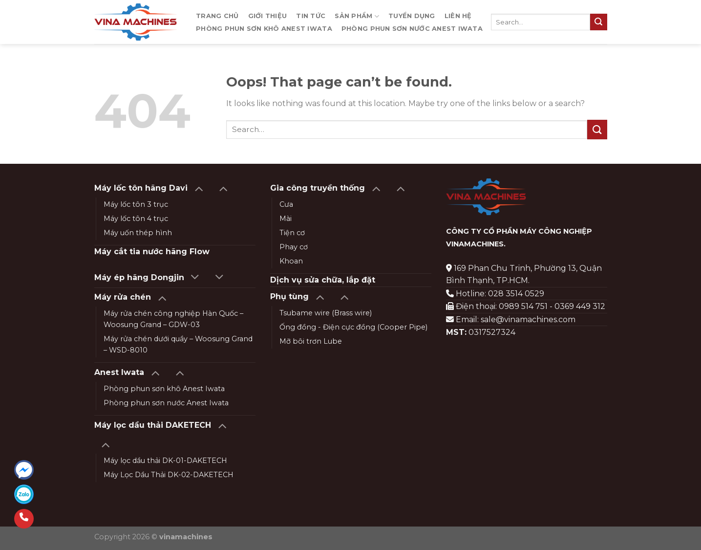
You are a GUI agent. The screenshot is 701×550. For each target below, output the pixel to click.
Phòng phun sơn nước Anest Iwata (412, 28)
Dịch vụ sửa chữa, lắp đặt (322, 280)
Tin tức (310, 16)
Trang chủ (217, 16)
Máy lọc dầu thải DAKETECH (152, 425)
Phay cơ (293, 246)
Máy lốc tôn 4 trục (136, 218)
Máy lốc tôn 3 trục (136, 204)
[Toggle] (199, 188)
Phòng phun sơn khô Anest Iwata (264, 28)
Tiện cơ (292, 232)
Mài (285, 218)
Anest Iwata (119, 372)
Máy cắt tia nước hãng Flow (152, 251)
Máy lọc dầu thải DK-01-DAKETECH (165, 460)
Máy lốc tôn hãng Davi (141, 188)
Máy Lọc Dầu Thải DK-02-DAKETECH (169, 474)
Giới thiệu (267, 16)
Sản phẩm (357, 16)
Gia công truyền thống (317, 188)
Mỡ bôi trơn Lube (310, 341)
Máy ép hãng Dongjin (139, 277)
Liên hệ (458, 16)
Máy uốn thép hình (138, 232)
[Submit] (598, 22)
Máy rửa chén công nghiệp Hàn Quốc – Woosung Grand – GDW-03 (173, 319)
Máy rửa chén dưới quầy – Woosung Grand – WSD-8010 (178, 344)
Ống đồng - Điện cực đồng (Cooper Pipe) (353, 327)
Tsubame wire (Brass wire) (325, 312)
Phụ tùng (289, 296)
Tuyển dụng (411, 16)
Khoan (291, 261)
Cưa (286, 204)
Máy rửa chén (122, 297)
